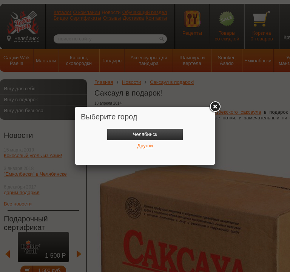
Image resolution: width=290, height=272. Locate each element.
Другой (145, 145)
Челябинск (145, 134)
